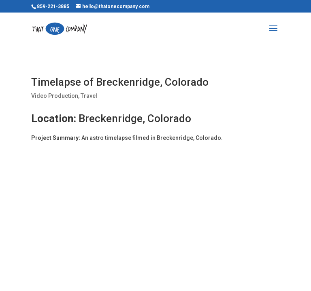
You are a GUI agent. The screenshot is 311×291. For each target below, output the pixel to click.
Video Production (54, 96)
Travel (89, 96)
